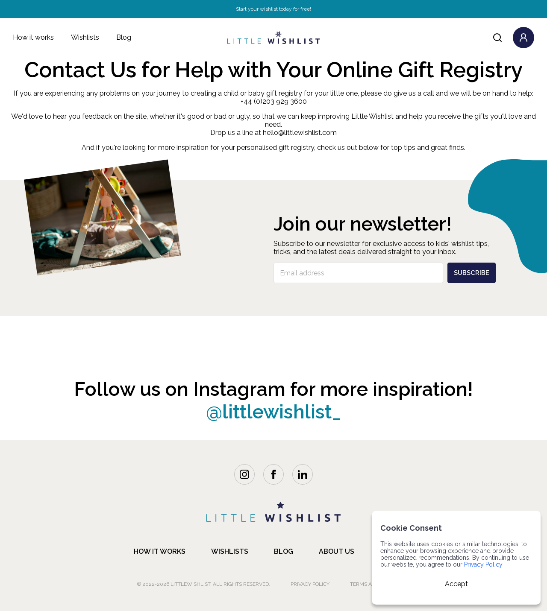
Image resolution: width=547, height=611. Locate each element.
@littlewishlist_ (273, 412)
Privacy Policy (310, 584)
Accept (456, 584)
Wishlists (85, 37)
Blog (123, 37)
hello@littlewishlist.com (300, 133)
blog (283, 551)
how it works (159, 551)
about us (336, 551)
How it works (33, 37)
